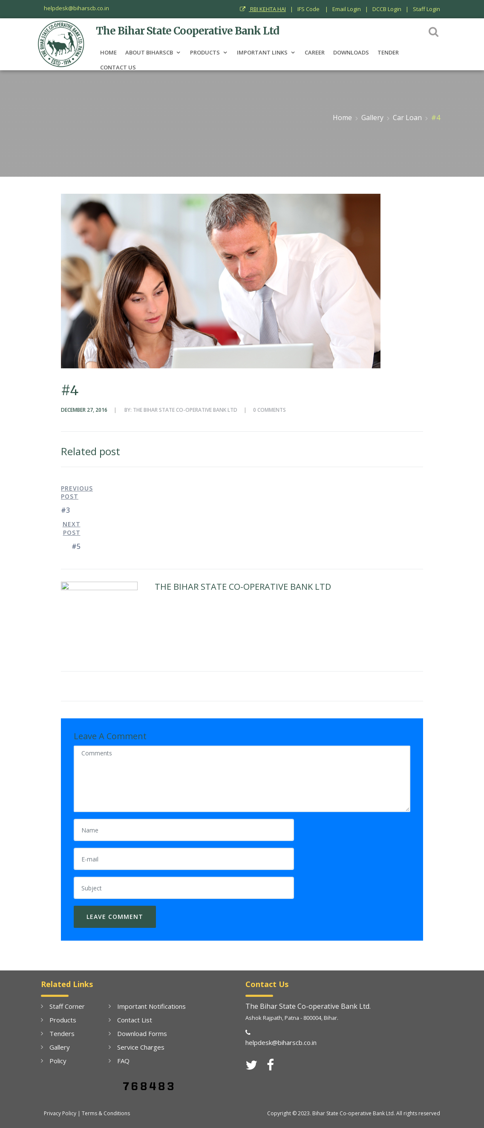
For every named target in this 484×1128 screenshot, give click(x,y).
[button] (433, 31)
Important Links (262, 52)
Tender (388, 52)
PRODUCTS (205, 52)
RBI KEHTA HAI (263, 9)
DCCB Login (386, 9)
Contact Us (118, 66)
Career (315, 52)
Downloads (351, 52)
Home (108, 52)
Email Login (346, 9)
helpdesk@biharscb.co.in (76, 8)
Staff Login (426, 9)
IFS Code (309, 9)
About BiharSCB (149, 52)
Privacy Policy (60, 1113)
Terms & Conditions (106, 1113)
